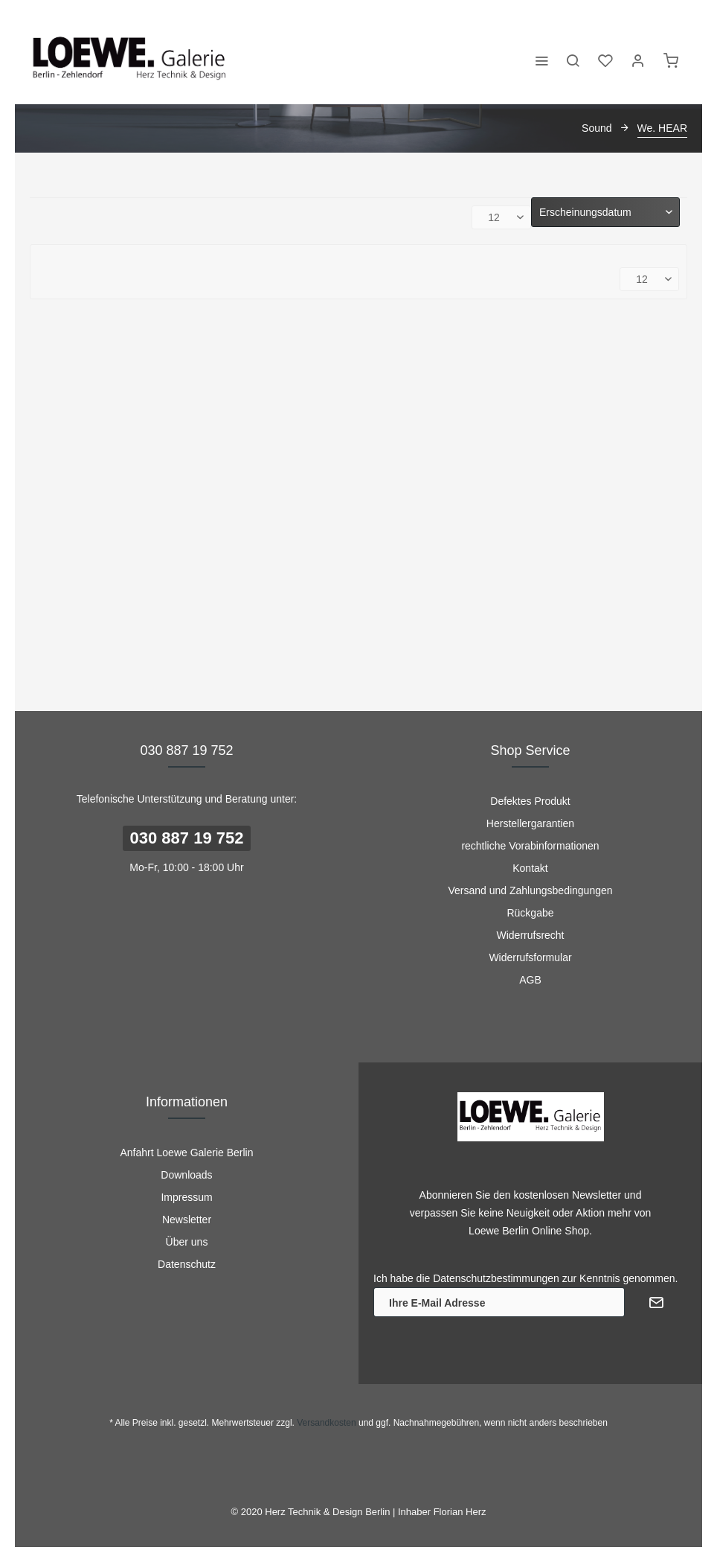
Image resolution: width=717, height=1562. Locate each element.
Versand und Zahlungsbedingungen (530, 890)
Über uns (187, 1242)
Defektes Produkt (530, 801)
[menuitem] (541, 59)
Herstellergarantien (530, 823)
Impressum (186, 1197)
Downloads (186, 1175)
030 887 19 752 (187, 838)
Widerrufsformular (530, 957)
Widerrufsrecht (530, 935)
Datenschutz (187, 1264)
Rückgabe (530, 913)
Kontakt (529, 868)
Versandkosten (326, 1423)
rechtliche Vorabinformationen (530, 846)
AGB (530, 980)
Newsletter (186, 1219)
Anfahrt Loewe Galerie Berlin (187, 1152)
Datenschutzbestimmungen (496, 1278)
